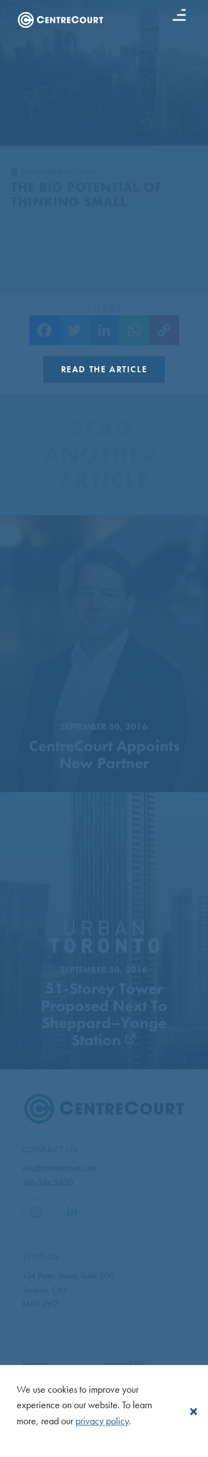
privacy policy (102, 1420)
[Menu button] (179, 15)
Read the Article (104, 369)
